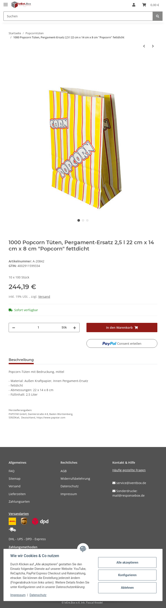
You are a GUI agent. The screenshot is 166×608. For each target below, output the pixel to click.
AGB (64, 471)
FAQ (11, 471)
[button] (134, 4)
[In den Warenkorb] (12, 60)
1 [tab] (78, 220)
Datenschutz (70, 486)
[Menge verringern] (13, 327)
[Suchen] (78, 16)
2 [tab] (83, 220)
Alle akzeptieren (127, 562)
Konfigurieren (127, 575)
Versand (44, 296)
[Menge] (38, 327)
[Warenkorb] (151, 4)
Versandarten (19, 514)
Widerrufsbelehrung (75, 478)
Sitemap (15, 478)
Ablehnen (127, 587)
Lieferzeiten (17, 494)
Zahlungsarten (19, 501)
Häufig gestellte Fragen (129, 470)
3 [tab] (87, 220)
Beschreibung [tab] (21, 360)
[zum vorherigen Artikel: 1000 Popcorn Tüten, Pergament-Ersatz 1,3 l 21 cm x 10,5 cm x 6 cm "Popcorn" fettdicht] (144, 46)
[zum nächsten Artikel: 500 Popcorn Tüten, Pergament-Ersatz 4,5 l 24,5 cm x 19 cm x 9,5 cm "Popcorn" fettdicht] (152, 46)
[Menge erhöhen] (74, 327)
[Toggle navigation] (5, 2)
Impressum (69, 494)
